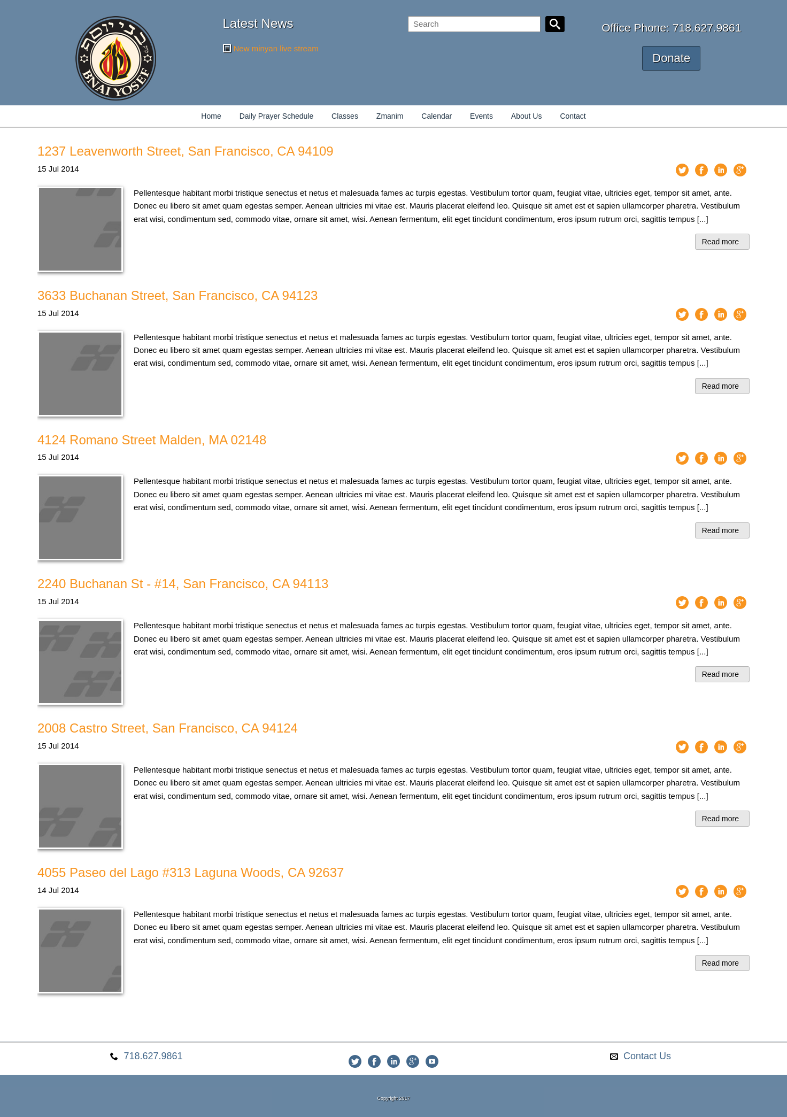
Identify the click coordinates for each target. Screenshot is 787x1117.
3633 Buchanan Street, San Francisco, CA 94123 (177, 295)
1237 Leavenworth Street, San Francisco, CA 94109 (185, 151)
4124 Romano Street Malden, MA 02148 (151, 440)
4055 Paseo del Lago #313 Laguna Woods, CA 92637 (190, 872)
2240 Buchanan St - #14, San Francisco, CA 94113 (182, 583)
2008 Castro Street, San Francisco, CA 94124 (167, 728)
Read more (720, 241)
